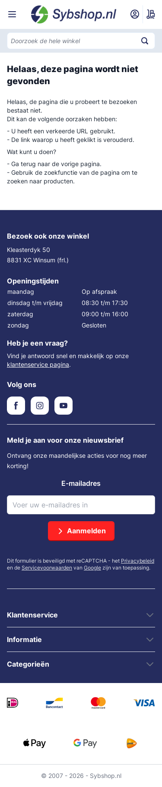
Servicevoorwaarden (47, 567)
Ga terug (23, 163)
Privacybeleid (137, 560)
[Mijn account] (134, 14)
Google (92, 567)
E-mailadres (81, 483)
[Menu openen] (12, 14)
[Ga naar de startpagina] (74, 14)
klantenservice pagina (38, 364)
